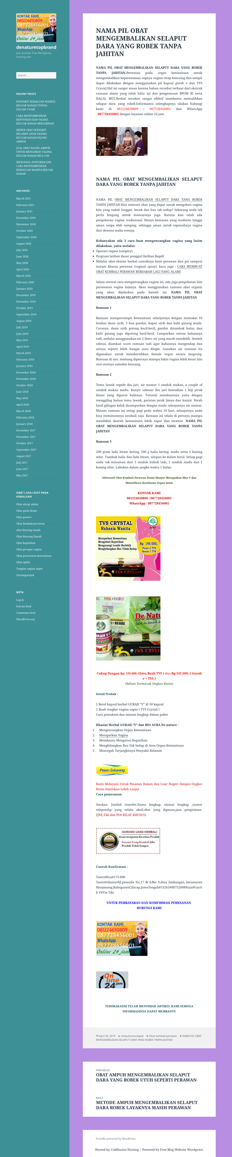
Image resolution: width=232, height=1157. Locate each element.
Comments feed (25, 613)
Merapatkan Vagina (113, 735)
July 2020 (22, 250)
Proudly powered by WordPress (115, 1138)
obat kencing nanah (28, 530)
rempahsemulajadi (132, 1036)
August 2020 (23, 243)
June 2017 (22, 469)
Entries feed (23, 606)
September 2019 (26, 314)
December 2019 (26, 295)
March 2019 (23, 353)
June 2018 (22, 392)
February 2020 (25, 282)
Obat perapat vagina (29, 549)
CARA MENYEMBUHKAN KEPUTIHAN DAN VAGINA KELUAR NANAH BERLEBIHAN (35, 119)
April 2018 (22, 404)
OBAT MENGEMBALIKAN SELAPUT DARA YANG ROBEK (158, 199)
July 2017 (22, 462)
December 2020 (26, 218)
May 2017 (22, 475)
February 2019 (25, 359)
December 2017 (26, 430)
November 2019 (26, 301)
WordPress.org (25, 619)
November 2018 (26, 379)
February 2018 (25, 417)
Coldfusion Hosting (125, 1150)
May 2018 (22, 398)
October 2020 (24, 230)
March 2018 (23, 411)
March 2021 (23, 198)
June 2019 (22, 334)
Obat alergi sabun (27, 504)
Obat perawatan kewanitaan (34, 555)
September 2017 (26, 449)
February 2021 (25, 205)
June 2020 (22, 256)
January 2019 (24, 366)
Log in (20, 600)
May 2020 (22, 263)
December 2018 (26, 372)
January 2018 (24, 424)
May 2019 (22, 340)
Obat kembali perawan (30, 523)
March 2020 (23, 276)
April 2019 (22, 346)
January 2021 (24, 211)
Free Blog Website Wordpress (181, 1150)
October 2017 (24, 443)
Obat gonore (24, 517)
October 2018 (24, 385)
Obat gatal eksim (26, 510)
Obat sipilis (23, 562)
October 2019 (24, 308)
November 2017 (26, 437)
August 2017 (23, 456)
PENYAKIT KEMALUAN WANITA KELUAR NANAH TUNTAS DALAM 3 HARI (35, 105)
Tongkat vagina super (29, 568)
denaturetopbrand (36, 47)
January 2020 (24, 288)
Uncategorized (25, 575)
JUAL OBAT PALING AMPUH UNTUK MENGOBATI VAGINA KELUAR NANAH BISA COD (34, 151)
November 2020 (26, 224)
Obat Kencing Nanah (29, 536)
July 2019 (22, 327)
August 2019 (23, 321)
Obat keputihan (25, 543)
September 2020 (26, 237)
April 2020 (22, 269)
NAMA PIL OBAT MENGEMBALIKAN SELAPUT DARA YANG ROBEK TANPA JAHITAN (149, 1038)
